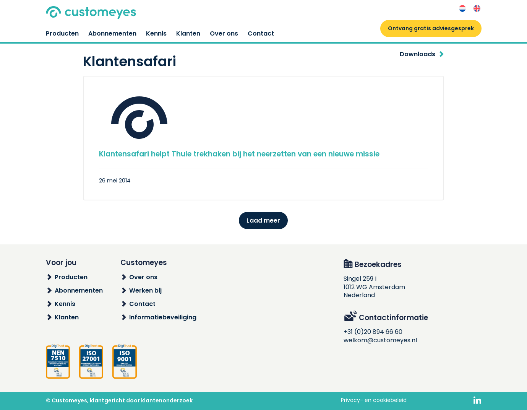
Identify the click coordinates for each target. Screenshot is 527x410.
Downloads (417, 54)
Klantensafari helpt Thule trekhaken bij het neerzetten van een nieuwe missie (239, 154)
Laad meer (263, 220)
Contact (261, 33)
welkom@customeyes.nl (380, 340)
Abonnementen (112, 33)
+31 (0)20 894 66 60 (373, 332)
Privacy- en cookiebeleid (374, 400)
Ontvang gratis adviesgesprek (431, 28)
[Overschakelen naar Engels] (477, 8)
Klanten (188, 33)
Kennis (156, 33)
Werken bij (145, 290)
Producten (62, 33)
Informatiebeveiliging (162, 317)
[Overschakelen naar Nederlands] (462, 8)
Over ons (224, 33)
